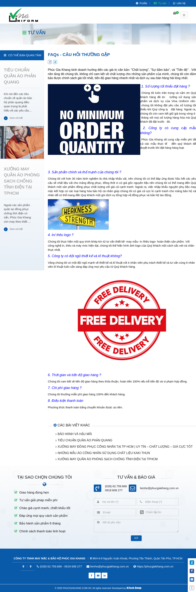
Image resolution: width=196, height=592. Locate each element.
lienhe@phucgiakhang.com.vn (159, 488)
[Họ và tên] (117, 501)
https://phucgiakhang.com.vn (155, 566)
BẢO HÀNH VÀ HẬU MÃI (75, 434)
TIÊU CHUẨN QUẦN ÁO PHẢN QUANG (85, 440)
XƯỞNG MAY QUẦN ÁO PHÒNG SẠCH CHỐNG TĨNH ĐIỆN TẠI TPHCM (108, 459)
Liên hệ (179, 3)
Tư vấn (160, 3)
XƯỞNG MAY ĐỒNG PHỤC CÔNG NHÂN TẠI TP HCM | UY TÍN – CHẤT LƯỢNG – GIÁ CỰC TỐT (125, 446)
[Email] (118, 512)
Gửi (136, 538)
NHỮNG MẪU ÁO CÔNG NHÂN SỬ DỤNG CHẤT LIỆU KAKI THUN (104, 453)
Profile (141, 3)
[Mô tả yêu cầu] (139, 525)
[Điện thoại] (160, 501)
